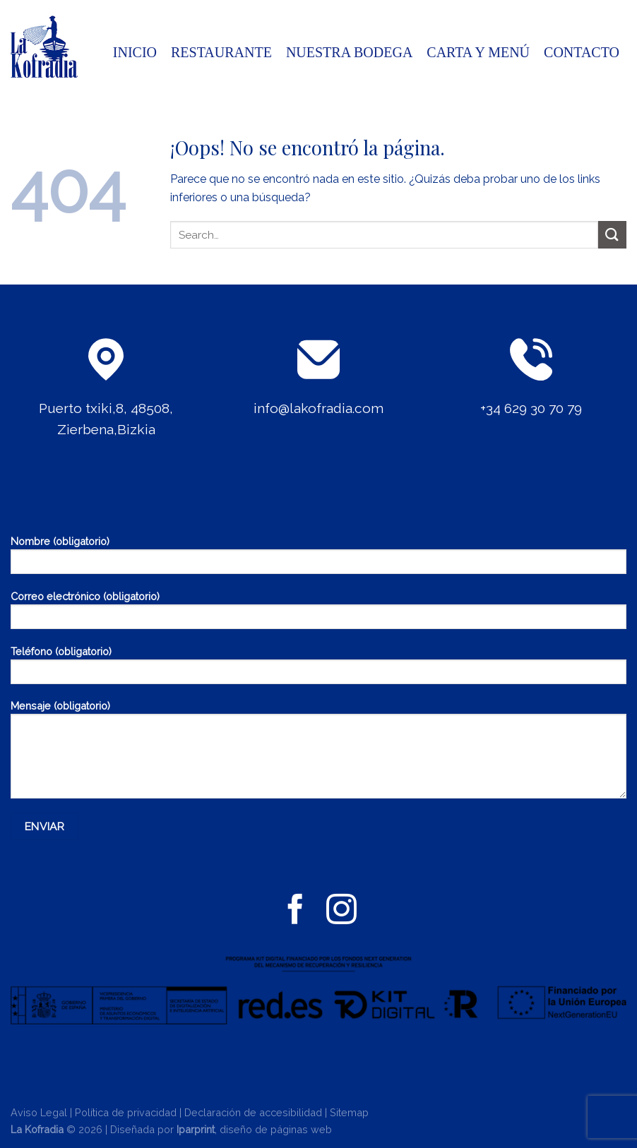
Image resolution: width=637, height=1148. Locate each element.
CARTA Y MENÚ (478, 52)
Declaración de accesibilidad (253, 1112)
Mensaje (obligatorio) (318, 754)
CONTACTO (581, 52)
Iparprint (196, 1129)
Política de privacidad (126, 1112)
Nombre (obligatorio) (318, 559)
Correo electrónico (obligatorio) (318, 614)
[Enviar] (612, 235)
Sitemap (349, 1112)
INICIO (135, 52)
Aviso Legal (39, 1112)
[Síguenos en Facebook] (295, 911)
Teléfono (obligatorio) (318, 669)
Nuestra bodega (349, 52)
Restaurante (221, 52)
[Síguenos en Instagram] (341, 911)
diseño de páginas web (276, 1129)
